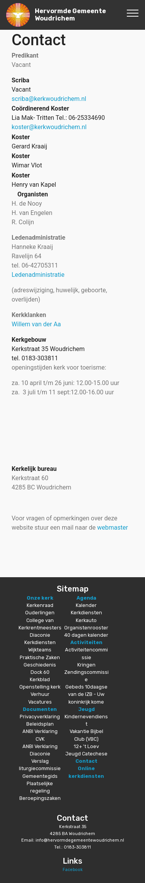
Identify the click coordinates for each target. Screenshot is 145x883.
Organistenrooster (86, 628)
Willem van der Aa (36, 324)
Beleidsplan (40, 724)
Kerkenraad (40, 605)
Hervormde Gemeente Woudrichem (70, 14)
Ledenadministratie (38, 274)
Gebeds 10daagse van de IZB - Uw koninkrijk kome (86, 694)
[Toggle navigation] (133, 12)
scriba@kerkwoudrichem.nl (49, 98)
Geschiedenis (40, 665)
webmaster (112, 527)
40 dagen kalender (86, 635)
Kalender (86, 605)
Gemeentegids (40, 776)
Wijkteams (39, 650)
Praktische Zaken (40, 657)
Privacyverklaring (40, 716)
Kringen (86, 665)
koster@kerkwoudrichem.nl (49, 127)
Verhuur (40, 694)
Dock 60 (40, 672)
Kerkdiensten (40, 642)
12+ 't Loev (86, 746)
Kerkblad (40, 679)
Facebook (73, 869)
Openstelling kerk (39, 687)
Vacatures (40, 702)
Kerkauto (86, 620)
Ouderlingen (40, 612)
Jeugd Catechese (86, 754)
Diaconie (40, 635)
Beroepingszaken (40, 798)
